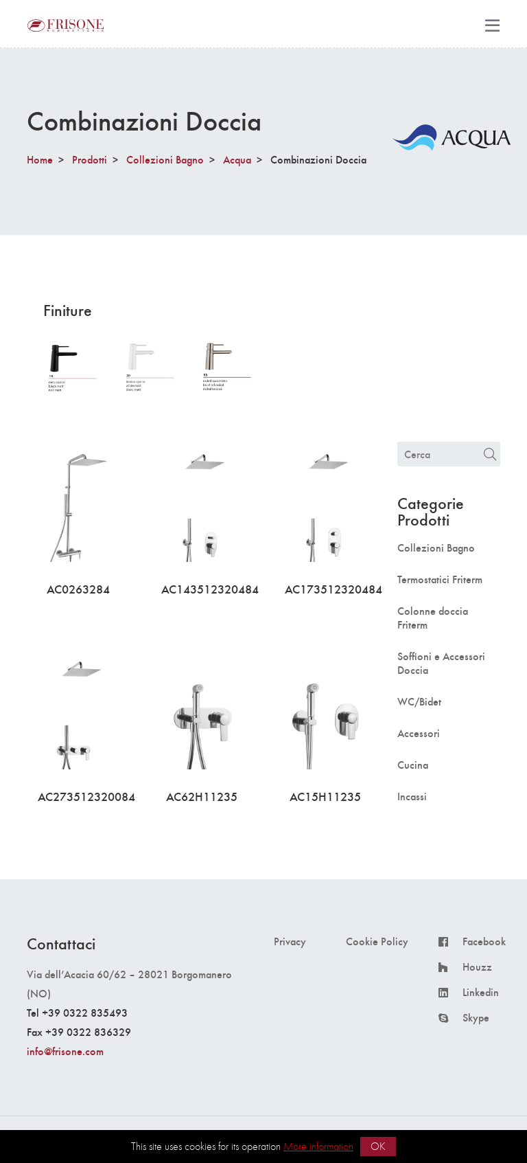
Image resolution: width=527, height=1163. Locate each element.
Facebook (484, 941)
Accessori (418, 733)
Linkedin (480, 992)
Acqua (237, 159)
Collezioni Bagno (165, 159)
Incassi (412, 796)
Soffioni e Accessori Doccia (441, 663)
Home (40, 159)
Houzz (477, 966)
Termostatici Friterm (439, 579)
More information (318, 1146)
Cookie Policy (377, 941)
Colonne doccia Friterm (432, 617)
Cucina (412, 764)
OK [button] (378, 1146)
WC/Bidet (419, 701)
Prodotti (89, 159)
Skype (475, 1017)
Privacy (290, 941)
